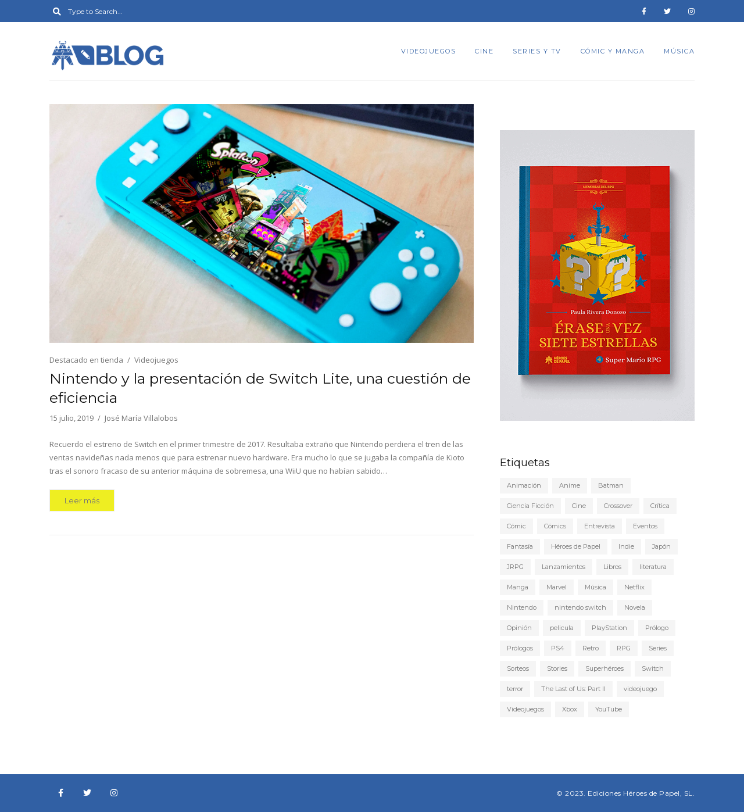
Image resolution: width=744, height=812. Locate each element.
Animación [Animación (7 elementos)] (524, 485)
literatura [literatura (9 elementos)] (653, 567)
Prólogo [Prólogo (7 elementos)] (656, 628)
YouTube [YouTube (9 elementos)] (608, 709)
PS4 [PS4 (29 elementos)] (557, 648)
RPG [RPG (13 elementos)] (624, 648)
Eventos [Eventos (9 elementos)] (645, 526)
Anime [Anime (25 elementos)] (569, 485)
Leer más (82, 500)
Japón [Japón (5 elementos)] (661, 546)
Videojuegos (428, 51)
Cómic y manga (613, 51)
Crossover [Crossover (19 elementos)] (618, 506)
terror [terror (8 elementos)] (515, 689)
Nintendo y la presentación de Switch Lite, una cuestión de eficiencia (260, 388)
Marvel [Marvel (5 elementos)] (556, 587)
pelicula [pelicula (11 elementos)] (562, 628)
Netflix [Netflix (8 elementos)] (634, 587)
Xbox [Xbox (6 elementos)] (569, 709)
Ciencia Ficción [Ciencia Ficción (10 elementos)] (530, 506)
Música (679, 51)
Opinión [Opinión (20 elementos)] (519, 628)
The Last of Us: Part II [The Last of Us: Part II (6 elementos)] (573, 689)
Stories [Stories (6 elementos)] (557, 668)
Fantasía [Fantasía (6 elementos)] (520, 546)
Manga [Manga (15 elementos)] (517, 587)
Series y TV (537, 51)
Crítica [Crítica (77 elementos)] (660, 506)
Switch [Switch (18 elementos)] (653, 668)
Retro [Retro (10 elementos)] (590, 648)
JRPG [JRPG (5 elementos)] (515, 567)
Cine (484, 51)
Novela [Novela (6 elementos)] (634, 607)
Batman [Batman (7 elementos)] (611, 485)
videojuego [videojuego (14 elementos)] (640, 689)
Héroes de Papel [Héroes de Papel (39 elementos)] (575, 546)
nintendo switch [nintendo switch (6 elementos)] (580, 607)
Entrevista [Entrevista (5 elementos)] (599, 526)
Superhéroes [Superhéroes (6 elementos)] (604, 668)
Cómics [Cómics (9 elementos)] (555, 526)
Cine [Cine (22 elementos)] (579, 506)
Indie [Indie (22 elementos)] (626, 546)
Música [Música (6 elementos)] (595, 587)
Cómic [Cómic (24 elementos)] (516, 526)
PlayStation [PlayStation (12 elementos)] (609, 628)
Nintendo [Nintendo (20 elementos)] (521, 607)
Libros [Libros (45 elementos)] (612, 567)
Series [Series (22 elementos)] (658, 648)
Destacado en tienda (86, 360)
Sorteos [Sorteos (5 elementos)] (518, 668)
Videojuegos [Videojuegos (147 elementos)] (525, 709)
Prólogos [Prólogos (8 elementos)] (520, 648)
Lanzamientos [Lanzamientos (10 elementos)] (563, 567)
